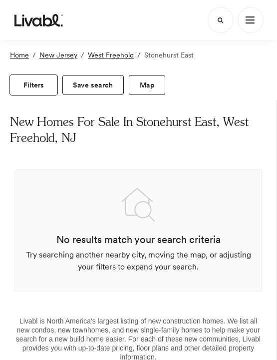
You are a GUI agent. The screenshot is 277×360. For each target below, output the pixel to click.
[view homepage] (38, 20)
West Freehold (111, 55)
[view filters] (33, 85)
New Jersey (58, 55)
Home (19, 55)
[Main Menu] (250, 20)
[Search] (220, 20)
